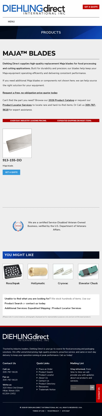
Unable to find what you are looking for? (28, 298)
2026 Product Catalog (61, 100)
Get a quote (11, 172)
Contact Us (44, 380)
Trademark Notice (47, 389)
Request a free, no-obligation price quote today (30, 92)
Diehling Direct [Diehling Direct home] (34, 10)
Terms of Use (38, 411)
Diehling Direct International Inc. (43, 407)
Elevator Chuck (88, 283)
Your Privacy (53, 411)
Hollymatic (38, 283)
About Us (43, 377)
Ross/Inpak (13, 283)
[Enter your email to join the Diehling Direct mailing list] (80, 387)
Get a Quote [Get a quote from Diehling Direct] (91, 7)
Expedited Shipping (39, 308)
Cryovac (63, 283)
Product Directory (47, 383)
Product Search (13, 303)
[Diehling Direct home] (26, 337)
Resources (43, 386)
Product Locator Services (17, 105)
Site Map (66, 411)
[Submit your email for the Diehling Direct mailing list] (92, 387)
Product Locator (46, 375)
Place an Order (45, 369)
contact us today (35, 303)
